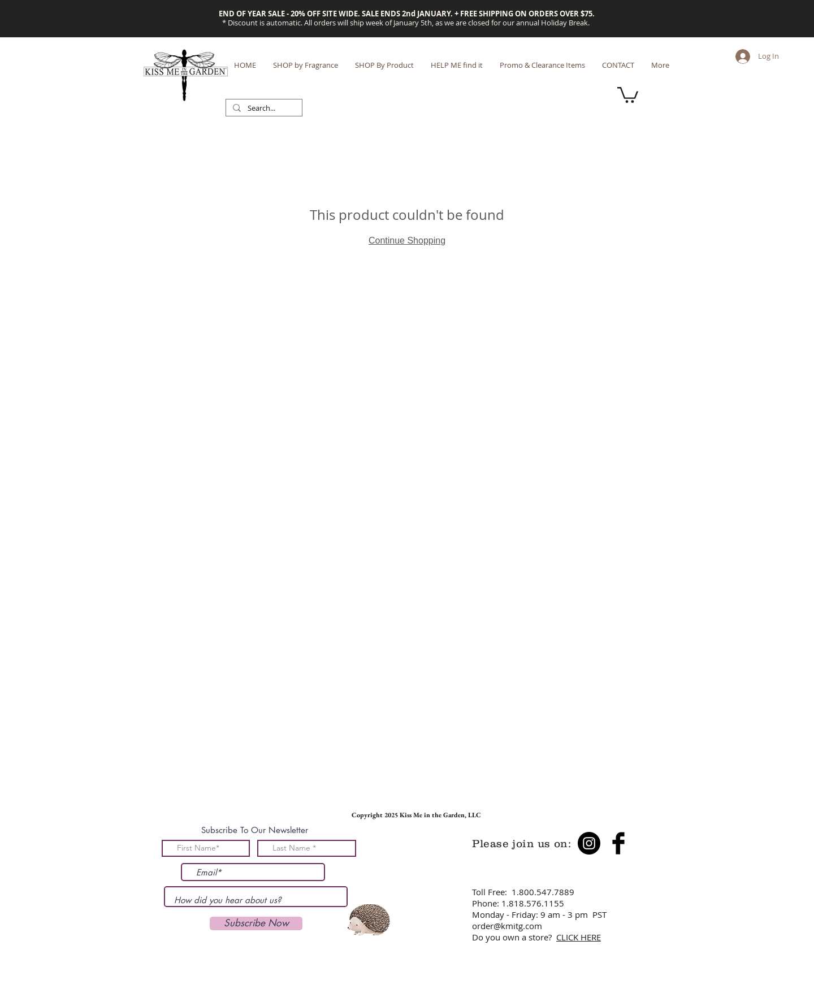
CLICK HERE (578, 937)
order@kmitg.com (507, 925)
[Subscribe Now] (256, 923)
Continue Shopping (407, 240)
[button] (627, 94)
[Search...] (263, 108)
